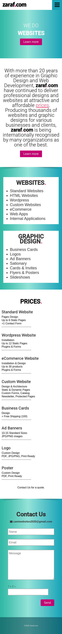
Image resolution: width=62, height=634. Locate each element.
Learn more (31, 41)
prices (42, 105)
